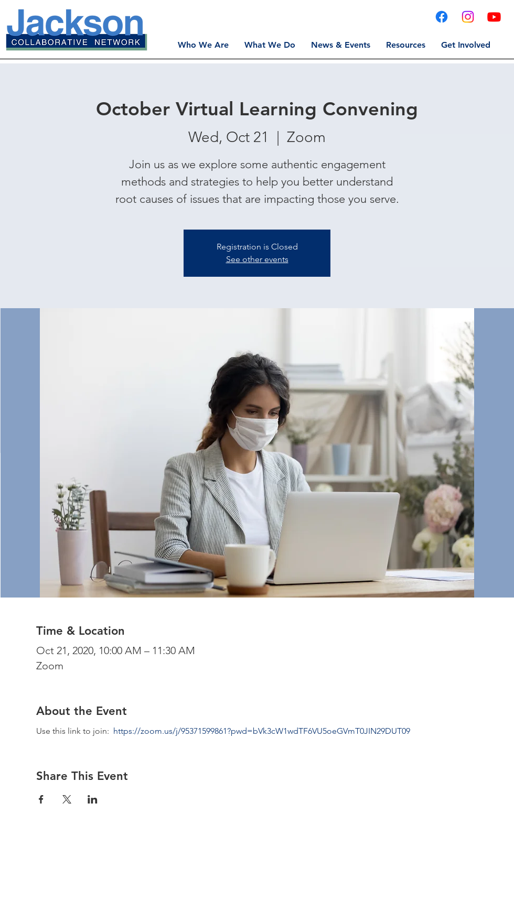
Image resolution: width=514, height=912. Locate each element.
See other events (257, 259)
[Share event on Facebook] (41, 799)
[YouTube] (494, 17)
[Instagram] (468, 17)
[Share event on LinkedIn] (93, 799)
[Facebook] (441, 17)
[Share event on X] (67, 799)
